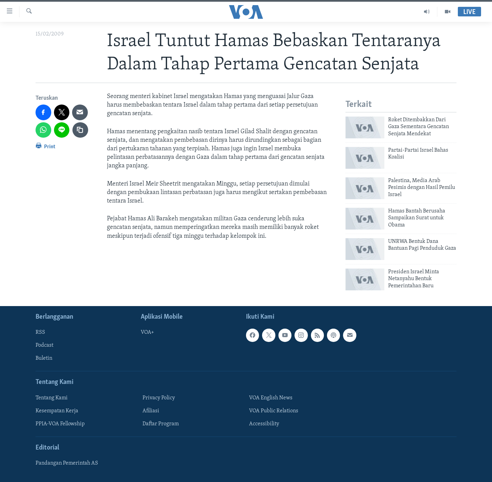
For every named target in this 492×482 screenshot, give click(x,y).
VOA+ (147, 332)
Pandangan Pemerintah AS (67, 463)
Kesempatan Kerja (57, 411)
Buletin (44, 358)
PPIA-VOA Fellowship (60, 424)
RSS (40, 332)
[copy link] (80, 130)
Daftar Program (160, 424)
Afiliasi (150, 411)
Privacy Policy (158, 398)
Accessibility (264, 424)
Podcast (44, 345)
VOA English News (270, 398)
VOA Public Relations (273, 411)
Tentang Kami (52, 398)
